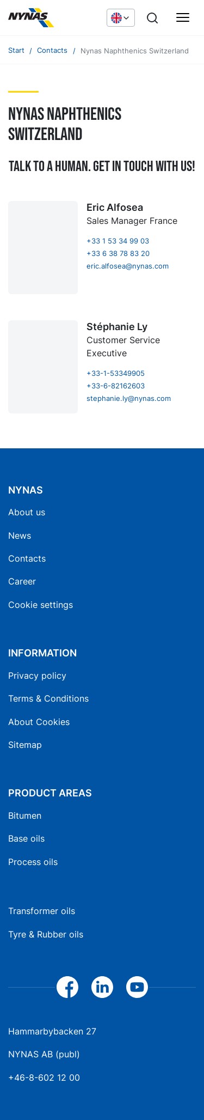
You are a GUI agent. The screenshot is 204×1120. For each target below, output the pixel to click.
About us (26, 512)
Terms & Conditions (48, 698)
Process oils (33, 861)
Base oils (26, 838)
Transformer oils (41, 910)
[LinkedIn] (102, 987)
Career (22, 581)
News (19, 535)
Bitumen (24, 815)
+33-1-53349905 (115, 373)
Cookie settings (40, 604)
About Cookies (39, 721)
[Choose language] (121, 17)
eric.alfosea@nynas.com (127, 266)
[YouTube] (137, 987)
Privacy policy (37, 675)
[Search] (152, 18)
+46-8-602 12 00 (44, 1077)
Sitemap (25, 744)
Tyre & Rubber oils (45, 934)
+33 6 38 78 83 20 (118, 253)
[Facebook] (67, 987)
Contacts (27, 558)
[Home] (52, 18)
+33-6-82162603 (115, 386)
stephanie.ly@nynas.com (128, 398)
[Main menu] (183, 18)
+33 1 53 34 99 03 (117, 241)
